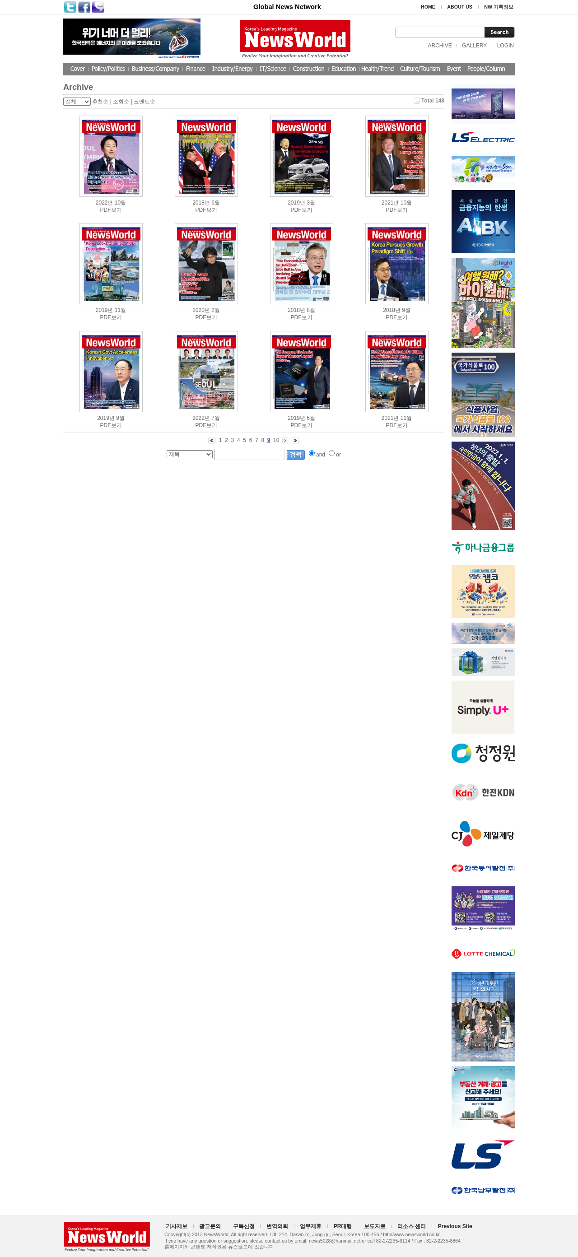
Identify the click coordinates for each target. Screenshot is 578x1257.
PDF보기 (111, 210)
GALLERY (474, 45)
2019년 (296, 203)
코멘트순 (144, 101)
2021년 (390, 203)
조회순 (121, 101)
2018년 (201, 203)
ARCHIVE (440, 45)
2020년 (201, 310)
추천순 (100, 101)
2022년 (104, 203)
